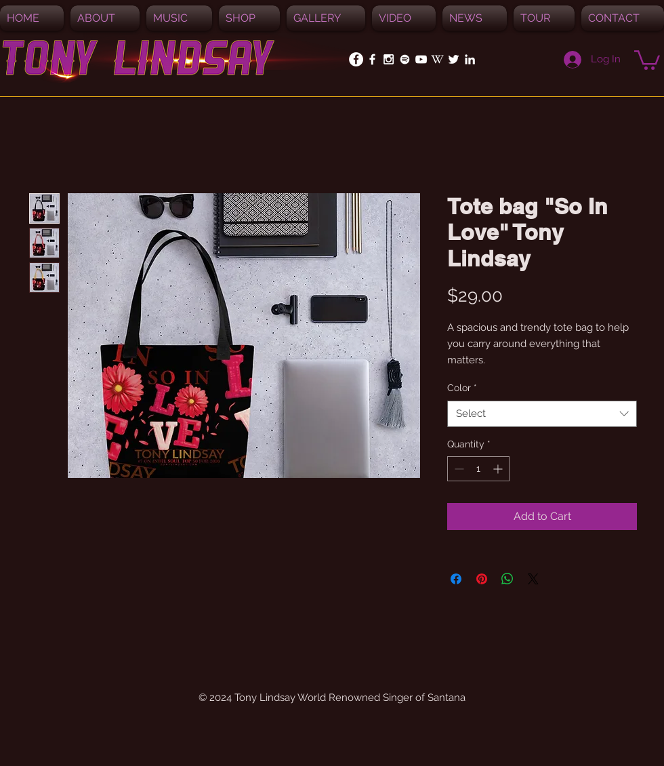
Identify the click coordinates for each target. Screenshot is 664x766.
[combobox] (542, 414)
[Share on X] (533, 579)
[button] (179, 18)
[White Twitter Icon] (454, 59)
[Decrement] (457, 469)
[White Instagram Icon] (388, 59)
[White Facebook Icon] (372, 59)
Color (462, 387)
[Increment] (499, 469)
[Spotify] (405, 59)
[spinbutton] (478, 469)
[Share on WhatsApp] (507, 579)
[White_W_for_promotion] (437, 59)
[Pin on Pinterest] (482, 579)
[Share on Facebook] (456, 579)
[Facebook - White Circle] (356, 59)
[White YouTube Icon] (421, 59)
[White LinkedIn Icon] (470, 59)
